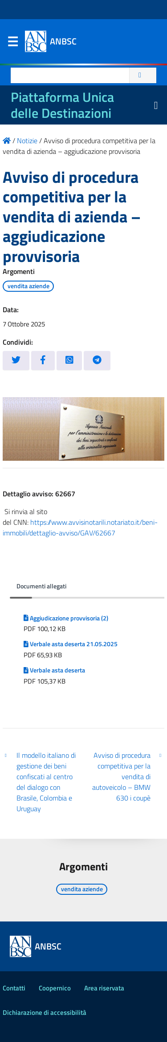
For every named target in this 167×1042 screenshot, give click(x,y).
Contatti (14, 988)
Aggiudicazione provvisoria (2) (66, 618)
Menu (12, 43)
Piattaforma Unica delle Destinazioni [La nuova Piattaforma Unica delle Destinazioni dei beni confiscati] (62, 105)
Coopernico (55, 988)
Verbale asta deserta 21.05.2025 (71, 644)
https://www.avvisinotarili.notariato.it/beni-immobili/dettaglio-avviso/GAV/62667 (80, 527)
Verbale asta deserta (54, 670)
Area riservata (104, 988)
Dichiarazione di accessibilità (44, 1012)
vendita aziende (28, 286)
